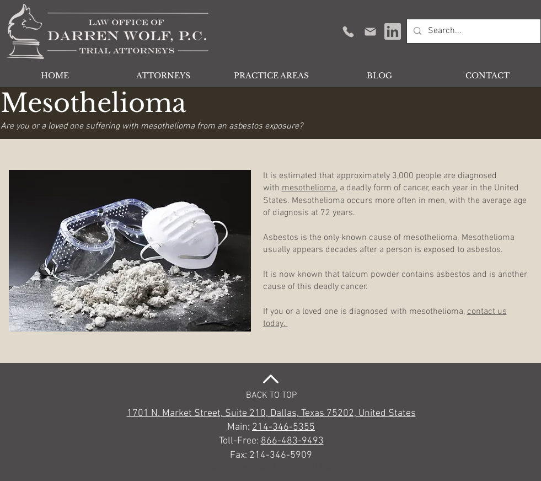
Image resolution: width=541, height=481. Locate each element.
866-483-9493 (292, 441)
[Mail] (371, 31)
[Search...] (472, 31)
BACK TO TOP (271, 395)
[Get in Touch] (349, 31)
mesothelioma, (310, 188)
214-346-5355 (283, 427)
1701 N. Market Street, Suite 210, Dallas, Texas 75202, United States (271, 413)
